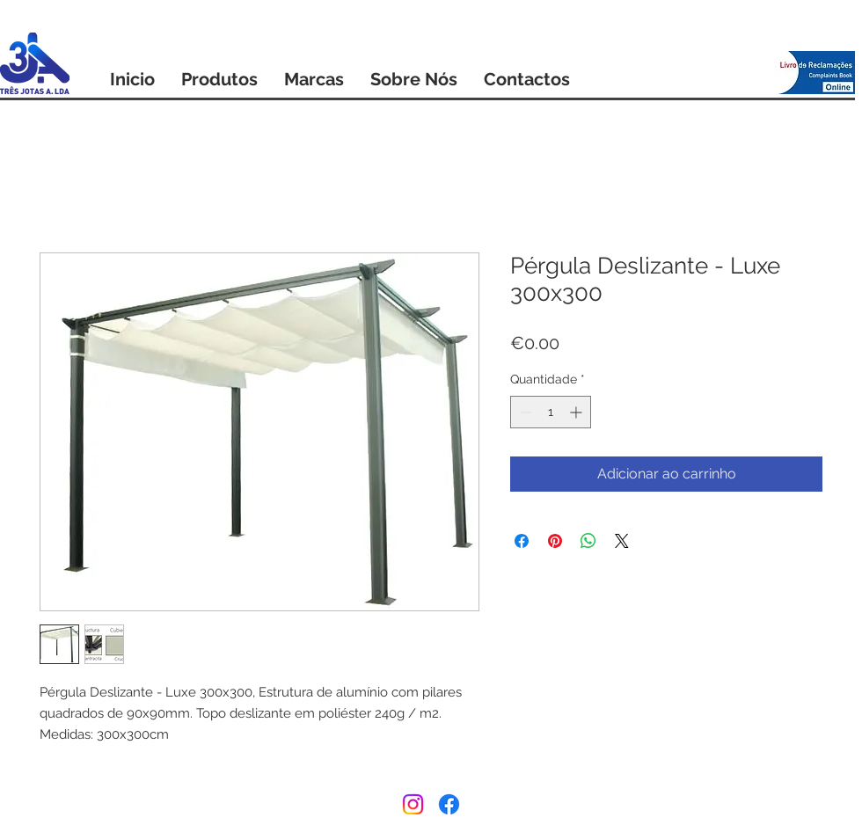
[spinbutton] (550, 412)
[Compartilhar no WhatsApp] (588, 540)
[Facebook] (449, 804)
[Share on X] (621, 540)
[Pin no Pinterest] (555, 540)
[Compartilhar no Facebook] (521, 540)
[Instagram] (413, 804)
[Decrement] (524, 412)
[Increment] (577, 412)
